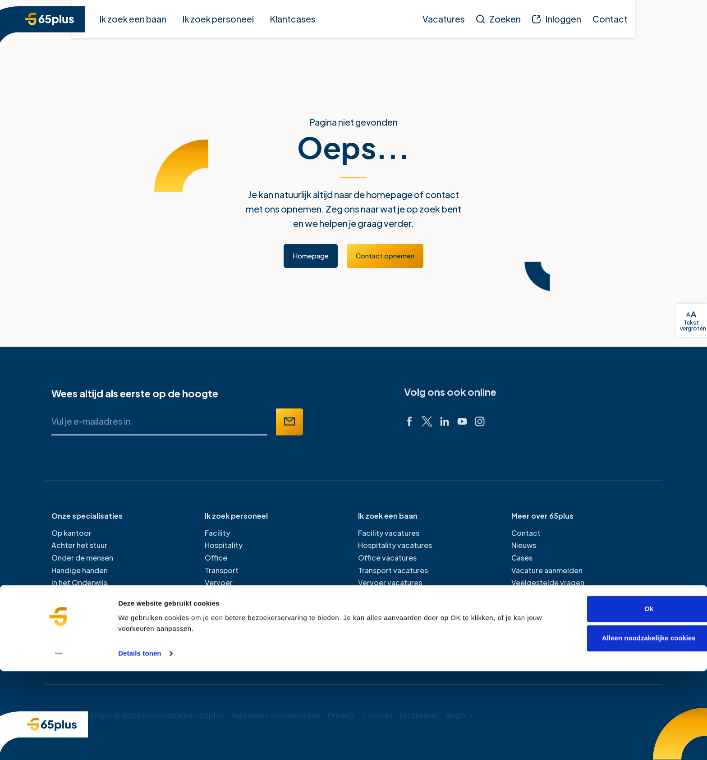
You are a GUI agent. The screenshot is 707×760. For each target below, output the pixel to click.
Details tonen (139, 742)
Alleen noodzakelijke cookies (632, 727)
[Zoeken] (498, 19)
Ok (631, 697)
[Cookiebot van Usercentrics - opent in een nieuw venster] (58, 742)
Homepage (311, 255)
